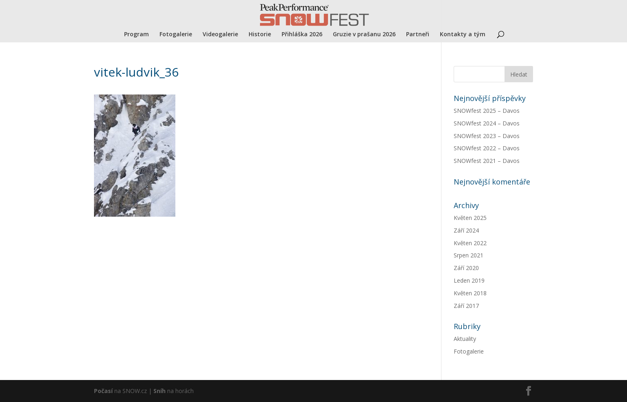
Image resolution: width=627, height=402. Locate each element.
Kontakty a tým (462, 34)
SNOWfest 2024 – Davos (487, 123)
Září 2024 (466, 230)
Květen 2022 (470, 243)
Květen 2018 (470, 293)
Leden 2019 (469, 280)
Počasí (103, 391)
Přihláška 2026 (302, 34)
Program (136, 34)
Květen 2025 (470, 218)
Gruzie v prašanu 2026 (364, 34)
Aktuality (465, 339)
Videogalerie (220, 34)
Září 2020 (466, 268)
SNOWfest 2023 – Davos (487, 136)
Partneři (417, 34)
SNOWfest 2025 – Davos (487, 110)
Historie (260, 34)
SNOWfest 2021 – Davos (487, 161)
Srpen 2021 (468, 255)
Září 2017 (466, 306)
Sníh (159, 391)
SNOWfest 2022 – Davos (487, 148)
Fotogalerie (175, 34)
